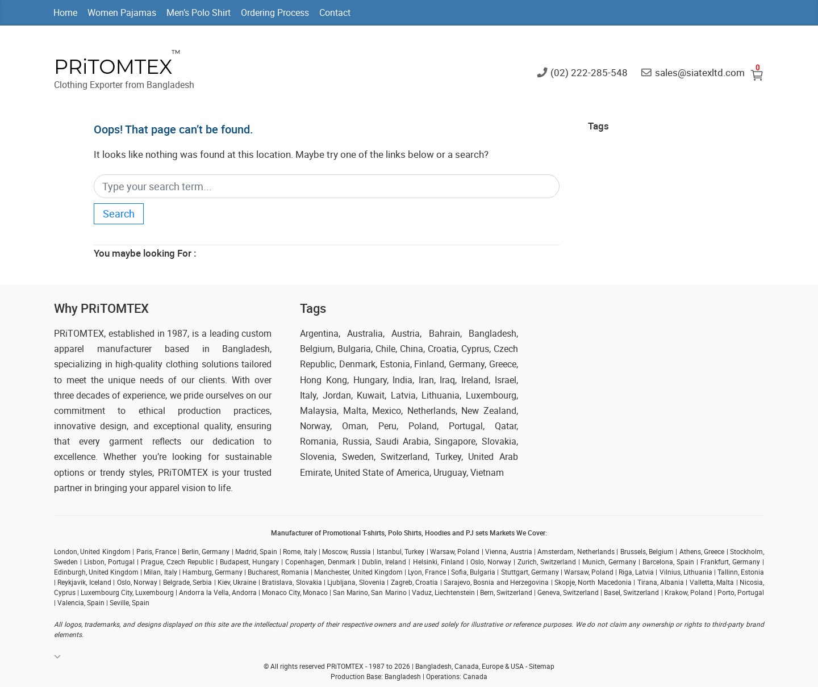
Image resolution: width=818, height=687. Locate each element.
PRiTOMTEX (113, 67)
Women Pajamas (121, 12)
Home (65, 12)
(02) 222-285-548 (589, 71)
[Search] (327, 186)
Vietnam (487, 472)
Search (119, 213)
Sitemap (541, 666)
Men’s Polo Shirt (198, 12)
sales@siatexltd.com (700, 71)
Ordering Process (275, 12)
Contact (334, 12)
